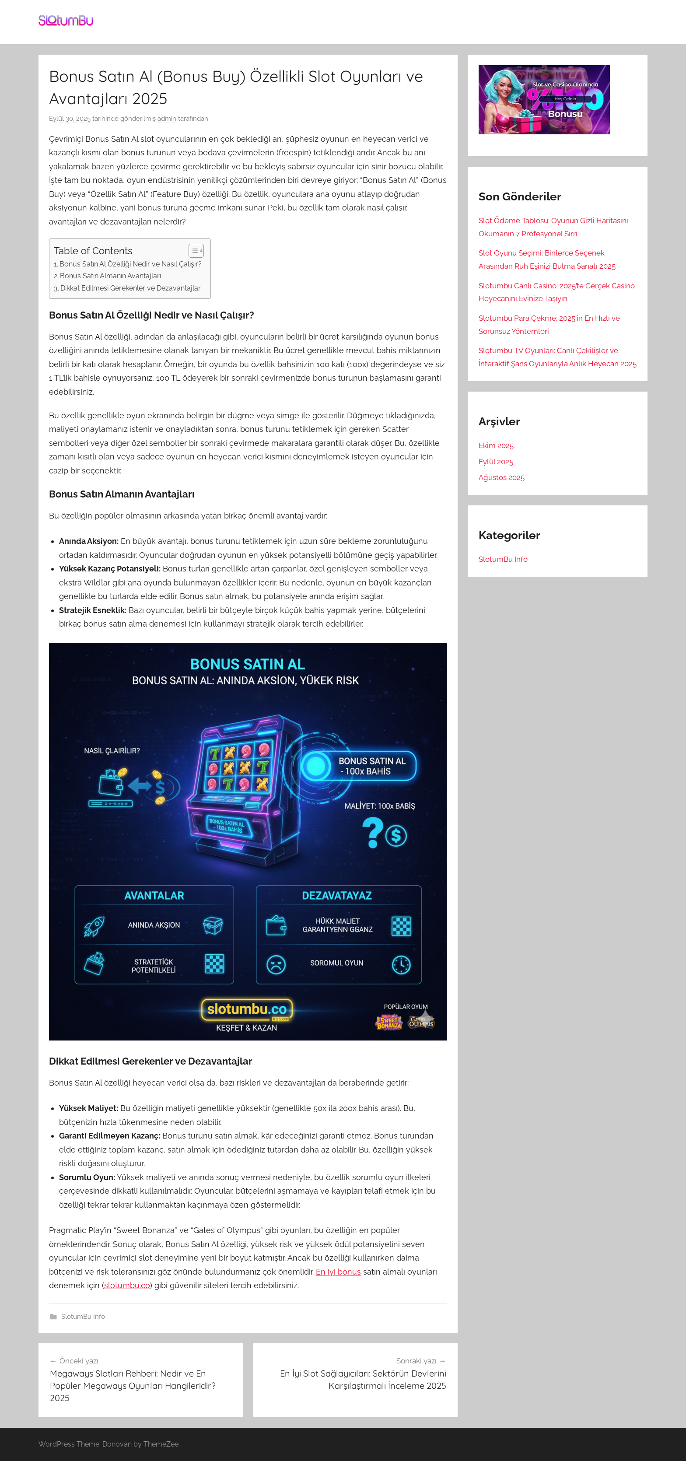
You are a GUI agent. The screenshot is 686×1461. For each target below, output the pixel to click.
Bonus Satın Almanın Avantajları (110, 276)
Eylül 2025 (496, 461)
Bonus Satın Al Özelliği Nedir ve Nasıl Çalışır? (131, 264)
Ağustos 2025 (502, 477)
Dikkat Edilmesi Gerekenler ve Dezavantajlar (130, 288)
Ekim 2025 (496, 445)
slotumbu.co (127, 1285)
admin (167, 119)
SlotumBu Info (83, 1317)
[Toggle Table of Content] (192, 250)
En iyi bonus (338, 1271)
